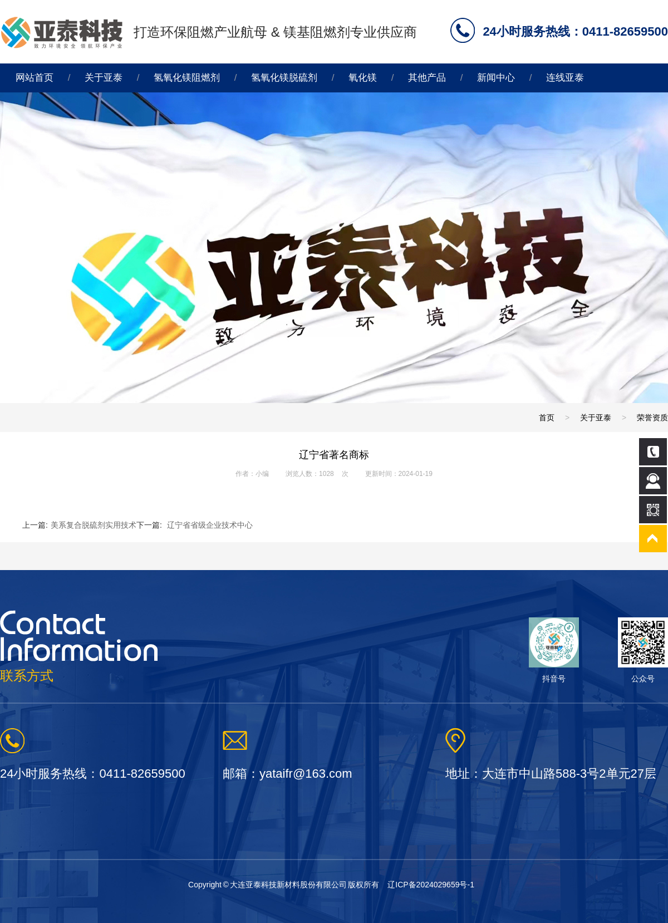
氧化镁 (362, 77)
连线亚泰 (565, 77)
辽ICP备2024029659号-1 (430, 884)
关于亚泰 (103, 77)
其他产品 (427, 77)
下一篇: (194, 525)
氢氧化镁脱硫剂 (284, 77)
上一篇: (79, 525)
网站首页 (34, 77)
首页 (546, 417)
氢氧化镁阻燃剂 (187, 77)
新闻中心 (496, 77)
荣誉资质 (652, 417)
